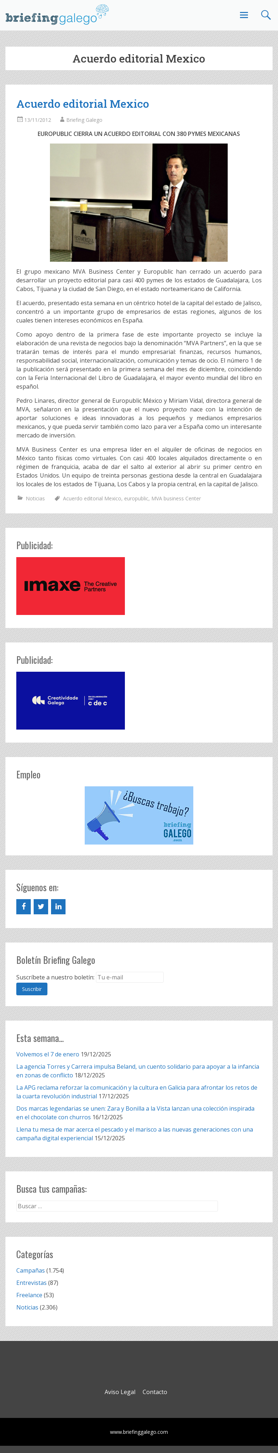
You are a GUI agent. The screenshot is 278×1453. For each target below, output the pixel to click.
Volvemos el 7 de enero (47, 1054)
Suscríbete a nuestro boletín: (55, 977)
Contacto (155, 1392)
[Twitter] (41, 906)
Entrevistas (31, 1283)
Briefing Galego (84, 119)
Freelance (29, 1295)
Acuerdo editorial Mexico (82, 104)
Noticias (35, 498)
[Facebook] (23, 906)
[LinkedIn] (58, 906)
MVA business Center (176, 498)
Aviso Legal (120, 1392)
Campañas (30, 1270)
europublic (136, 498)
